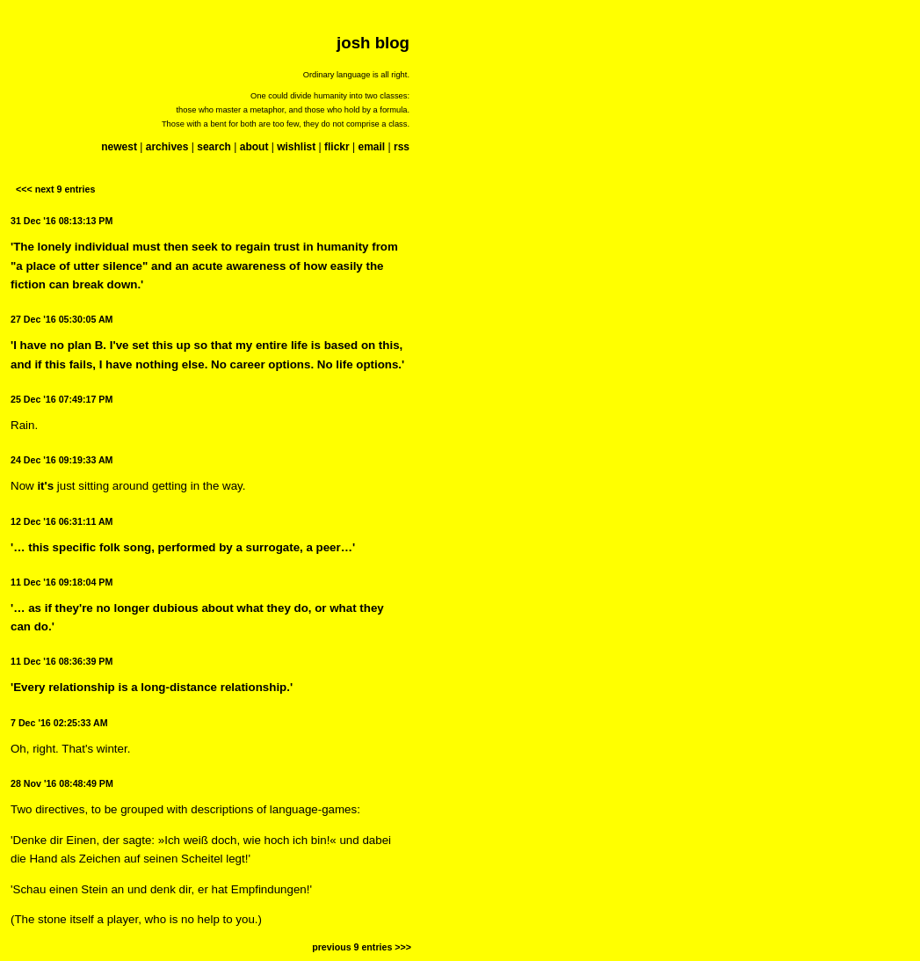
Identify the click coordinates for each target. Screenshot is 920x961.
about (254, 147)
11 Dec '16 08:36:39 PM (61, 661)
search (214, 147)
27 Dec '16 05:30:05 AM (61, 319)
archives (167, 147)
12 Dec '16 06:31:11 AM (61, 521)
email (371, 147)
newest (119, 147)
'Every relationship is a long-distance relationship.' (152, 687)
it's (45, 485)
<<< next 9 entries (55, 189)
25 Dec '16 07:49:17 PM (61, 399)
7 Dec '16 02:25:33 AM (59, 722)
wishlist (296, 147)
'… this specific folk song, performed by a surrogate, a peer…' (183, 547)
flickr (337, 147)
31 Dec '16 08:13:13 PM (61, 220)
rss (401, 147)
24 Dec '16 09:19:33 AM (61, 460)
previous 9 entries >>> (361, 947)
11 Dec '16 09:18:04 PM (61, 582)
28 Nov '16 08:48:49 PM (62, 783)
